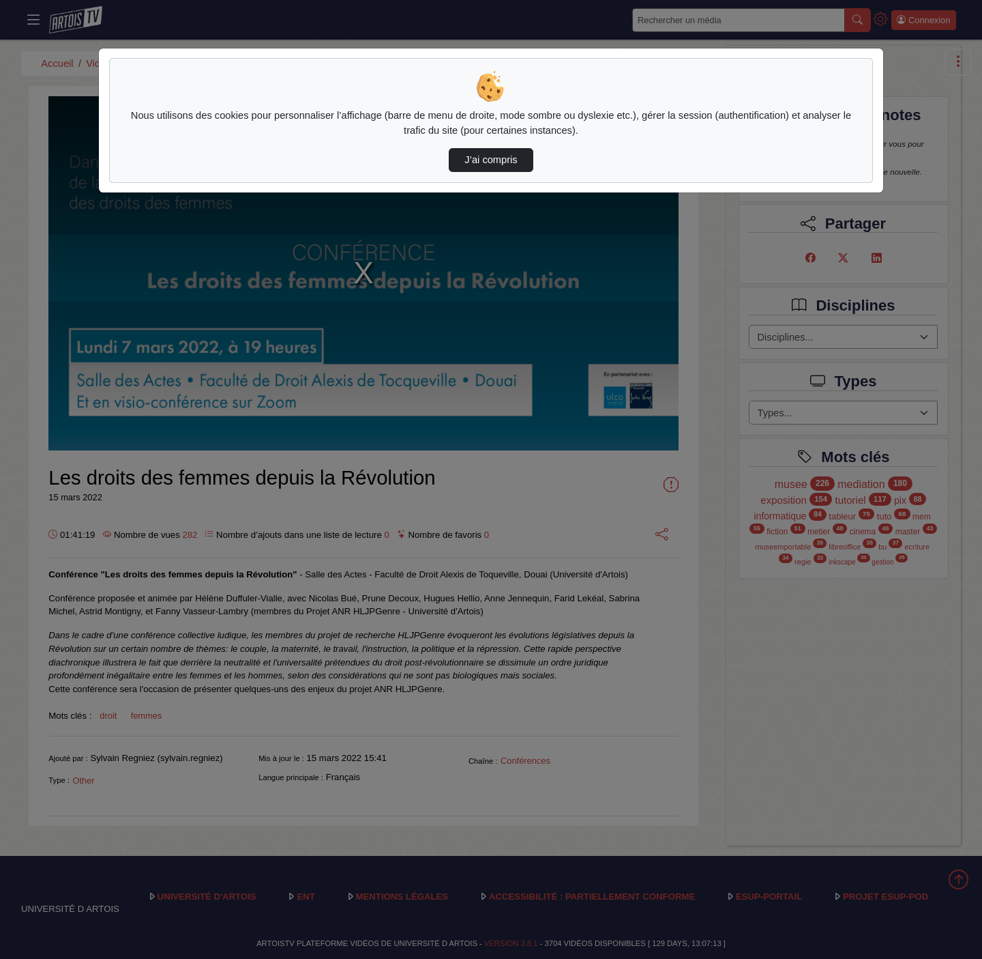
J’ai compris (490, 159)
